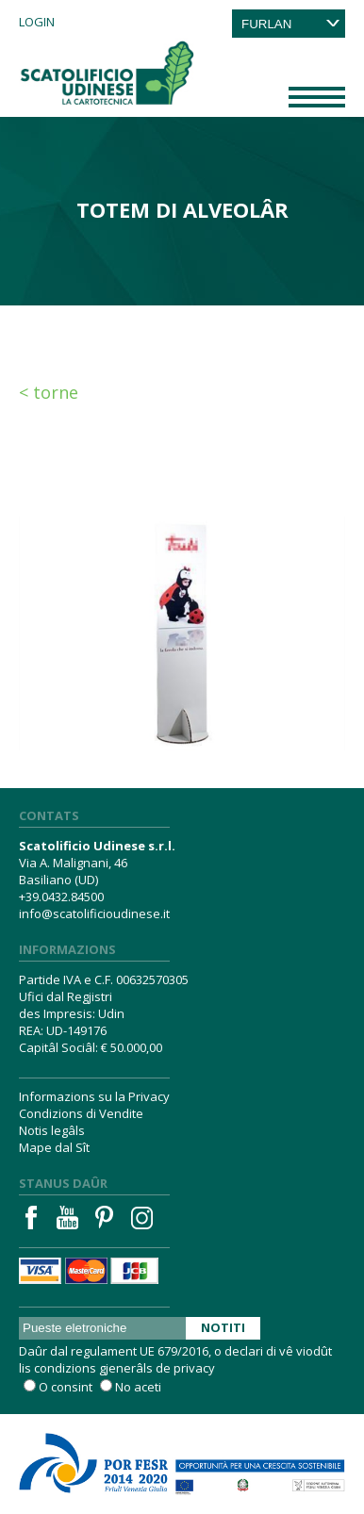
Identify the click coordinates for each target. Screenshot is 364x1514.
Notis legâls (52, 1130)
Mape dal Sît (54, 1147)
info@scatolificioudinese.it (94, 913)
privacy (194, 1367)
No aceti (138, 1386)
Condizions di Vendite (81, 1113)
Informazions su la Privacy (94, 1096)
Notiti (223, 1327)
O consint (65, 1386)
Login (37, 21)
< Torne (48, 392)
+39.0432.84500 (61, 896)
